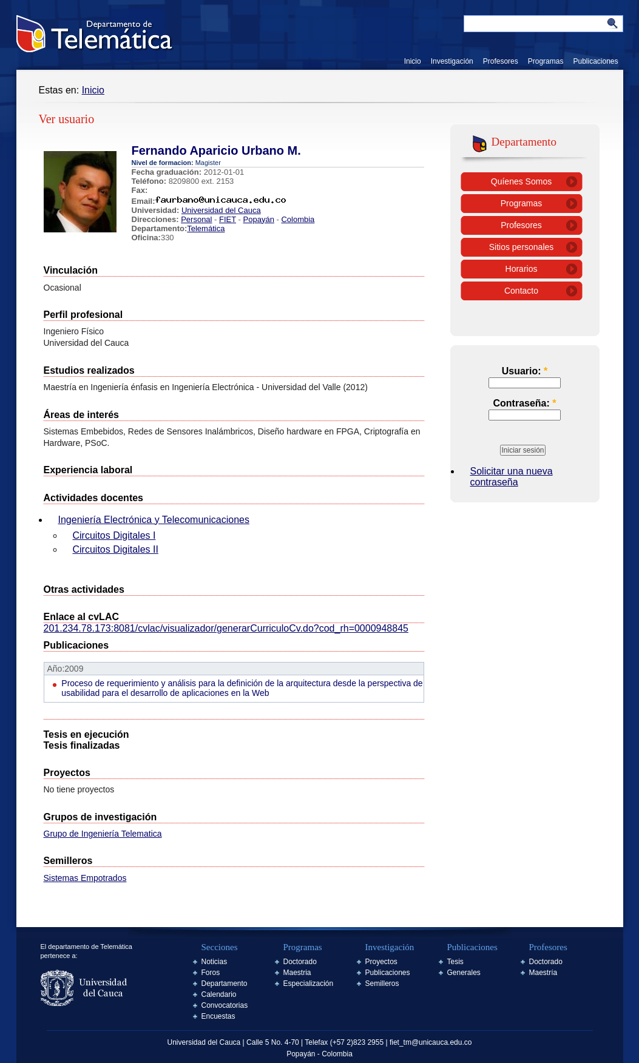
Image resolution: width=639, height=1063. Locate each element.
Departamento (224, 983)
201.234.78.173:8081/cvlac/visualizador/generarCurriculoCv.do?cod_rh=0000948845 (226, 628)
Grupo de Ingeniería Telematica (103, 834)
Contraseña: (524, 403)
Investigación (452, 61)
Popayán (258, 219)
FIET (227, 219)
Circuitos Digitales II (115, 549)
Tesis (455, 961)
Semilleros (382, 983)
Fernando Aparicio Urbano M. (216, 150)
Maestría (543, 972)
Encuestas (218, 1016)
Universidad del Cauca (221, 210)
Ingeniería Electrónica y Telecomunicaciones (153, 520)
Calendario (219, 994)
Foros (210, 972)
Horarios (521, 269)
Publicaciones (595, 61)
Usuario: (525, 371)
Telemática (206, 228)
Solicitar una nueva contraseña (511, 476)
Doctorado (300, 961)
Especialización (308, 983)
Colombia (297, 219)
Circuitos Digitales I (114, 535)
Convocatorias (224, 1005)
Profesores (500, 61)
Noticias (214, 961)
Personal (196, 219)
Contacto (521, 290)
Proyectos (381, 961)
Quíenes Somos (521, 181)
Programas (546, 61)
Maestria (297, 972)
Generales (464, 972)
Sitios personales (521, 247)
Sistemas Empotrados (85, 878)
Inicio (412, 61)
